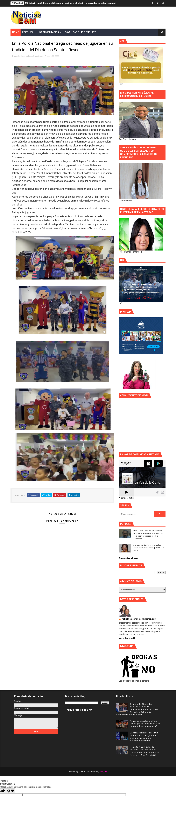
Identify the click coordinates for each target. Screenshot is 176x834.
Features (28, 32)
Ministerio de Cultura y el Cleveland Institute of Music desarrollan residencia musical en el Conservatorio (83, 3)
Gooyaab (104, 771)
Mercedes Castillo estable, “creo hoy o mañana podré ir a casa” (148, 547)
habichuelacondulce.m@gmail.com (139, 619)
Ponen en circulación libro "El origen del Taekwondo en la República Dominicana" (145, 723)
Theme (82, 771)
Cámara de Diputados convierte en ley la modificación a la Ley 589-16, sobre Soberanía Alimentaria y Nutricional (137, 709)
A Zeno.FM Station (126, 498)
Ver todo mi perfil (127, 638)
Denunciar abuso (128, 558)
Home (15, 32)
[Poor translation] (10, 791)
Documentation (49, 32)
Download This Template (80, 32)
